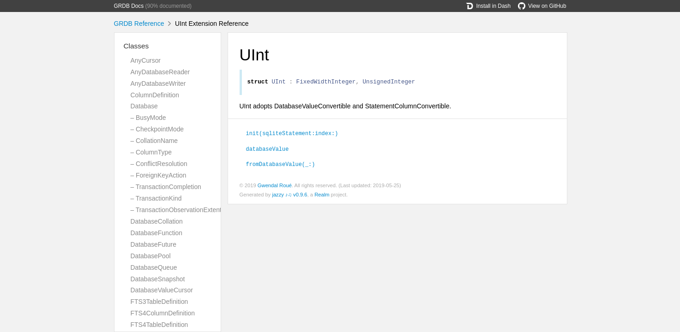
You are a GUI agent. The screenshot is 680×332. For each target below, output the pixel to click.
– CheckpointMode (157, 129)
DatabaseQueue (154, 267)
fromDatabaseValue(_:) (280, 165)
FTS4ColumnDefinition (163, 313)
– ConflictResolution (159, 163)
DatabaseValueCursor (162, 290)
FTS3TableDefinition (159, 301)
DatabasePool (151, 256)
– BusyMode (148, 117)
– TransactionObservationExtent (176, 209)
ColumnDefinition (155, 95)
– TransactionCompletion (166, 186)
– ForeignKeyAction (159, 175)
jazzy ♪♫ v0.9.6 (289, 196)
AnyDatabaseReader (160, 72)
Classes (136, 46)
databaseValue (267, 150)
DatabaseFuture (153, 244)
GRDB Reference (139, 23)
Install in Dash (488, 6)
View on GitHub (542, 6)
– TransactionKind (156, 198)
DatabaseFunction (157, 233)
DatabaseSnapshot (158, 279)
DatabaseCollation (157, 221)
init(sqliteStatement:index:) (292, 134)
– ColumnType (151, 152)
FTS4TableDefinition (159, 324)
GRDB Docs (129, 6)
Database (144, 106)
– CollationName (154, 140)
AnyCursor (146, 60)
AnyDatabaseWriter (158, 83)
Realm (321, 196)
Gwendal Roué (275, 187)
